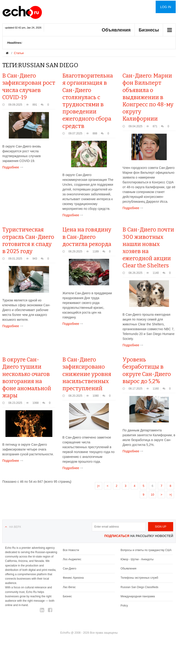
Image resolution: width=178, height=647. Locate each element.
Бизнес (67, 596)
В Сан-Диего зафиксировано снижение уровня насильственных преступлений (86, 374)
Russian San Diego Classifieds (139, 587)
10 (152, 494)
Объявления (116, 29)
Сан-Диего (69, 568)
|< (98, 486)
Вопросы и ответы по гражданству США (146, 550)
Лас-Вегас (69, 587)
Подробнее (13, 167)
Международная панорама (137, 596)
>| (170, 494)
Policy (124, 605)
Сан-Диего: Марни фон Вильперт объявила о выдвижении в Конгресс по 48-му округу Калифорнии (148, 97)
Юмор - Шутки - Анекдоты (136, 559)
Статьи (19, 53)
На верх (15, 527)
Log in (165, 7)
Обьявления (128, 568)
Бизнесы (149, 29)
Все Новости (71, 550)
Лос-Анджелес (72, 559)
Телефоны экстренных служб (139, 577)
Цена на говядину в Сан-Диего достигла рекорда (86, 236)
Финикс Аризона (73, 577)
